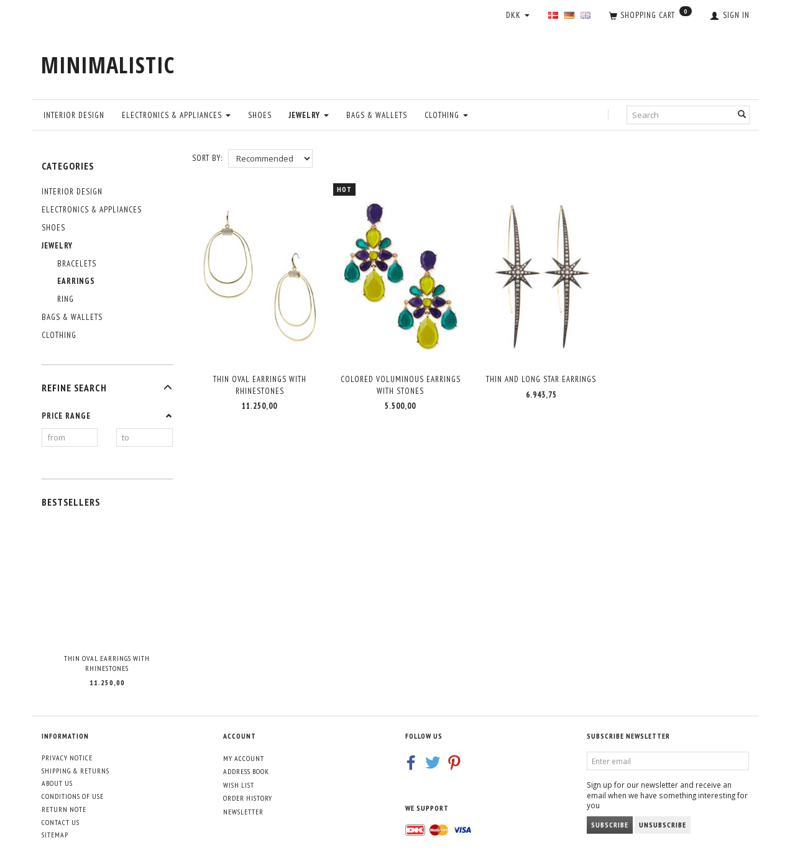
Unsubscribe (662, 824)
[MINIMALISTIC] (108, 65)
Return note (64, 809)
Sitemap (55, 834)
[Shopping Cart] (650, 16)
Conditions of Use (73, 796)
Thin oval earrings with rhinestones (107, 663)
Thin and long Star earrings (541, 375)
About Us (57, 783)
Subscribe (609, 824)
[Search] (742, 115)
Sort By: (207, 158)
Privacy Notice (67, 757)
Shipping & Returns (75, 770)
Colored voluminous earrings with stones (401, 381)
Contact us (61, 822)
